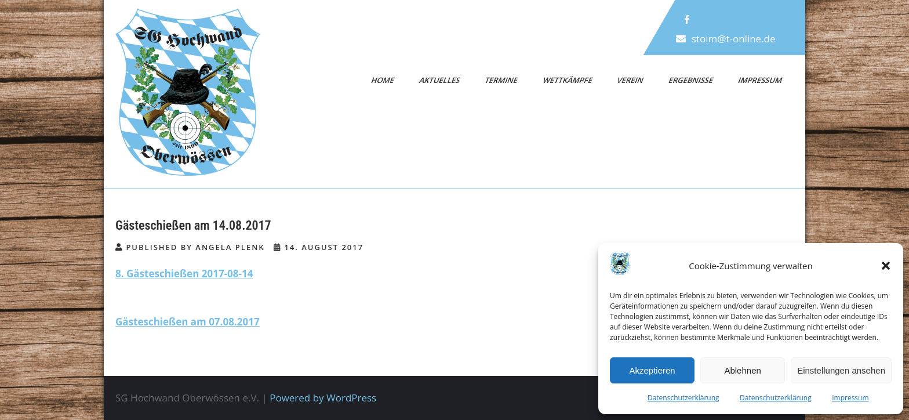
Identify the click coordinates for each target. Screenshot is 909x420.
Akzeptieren (652, 370)
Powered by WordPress (323, 397)
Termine (501, 80)
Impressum (850, 398)
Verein (631, 80)
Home (383, 80)
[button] (886, 265)
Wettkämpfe (567, 80)
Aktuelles (439, 80)
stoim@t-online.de (734, 38)
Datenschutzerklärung (683, 398)
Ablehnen (742, 370)
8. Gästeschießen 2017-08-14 (184, 273)
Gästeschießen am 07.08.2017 (187, 321)
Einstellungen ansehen (841, 370)
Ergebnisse (691, 80)
